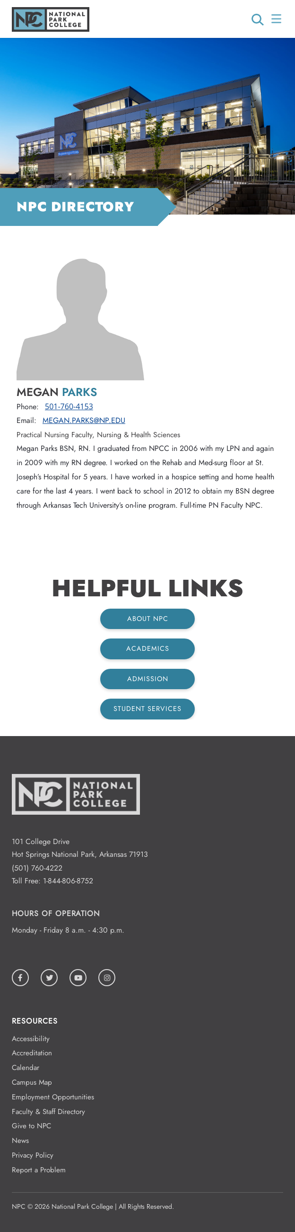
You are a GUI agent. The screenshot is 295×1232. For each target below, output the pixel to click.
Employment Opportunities (53, 1097)
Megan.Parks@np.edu (84, 420)
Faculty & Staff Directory (48, 1111)
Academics (147, 648)
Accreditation (32, 1053)
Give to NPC (31, 1126)
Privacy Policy (32, 1155)
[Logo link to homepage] (50, 29)
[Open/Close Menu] (277, 19)
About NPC (147, 618)
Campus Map (32, 1082)
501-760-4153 (69, 406)
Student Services (147, 708)
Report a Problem (39, 1170)
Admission (147, 678)
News (20, 1140)
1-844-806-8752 (68, 880)
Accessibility (31, 1039)
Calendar (25, 1067)
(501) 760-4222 (37, 868)
